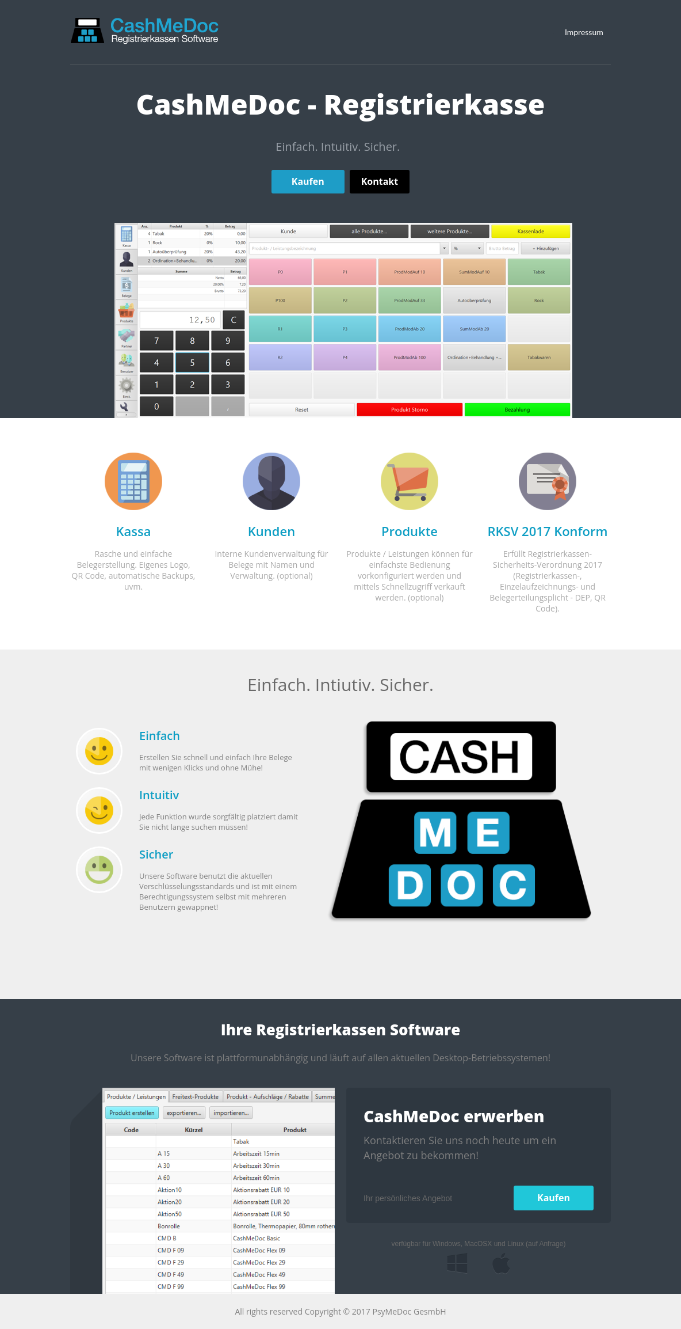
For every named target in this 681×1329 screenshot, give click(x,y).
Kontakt (380, 181)
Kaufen (308, 181)
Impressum (584, 32)
